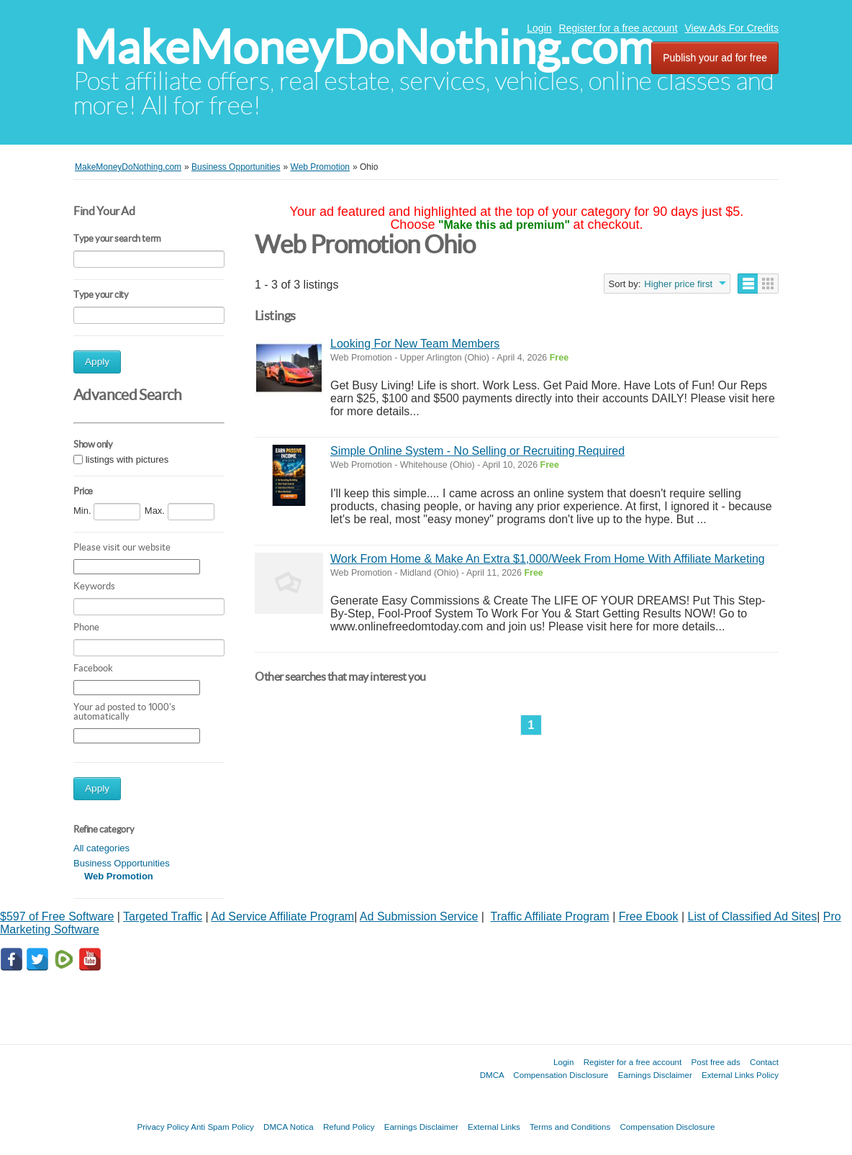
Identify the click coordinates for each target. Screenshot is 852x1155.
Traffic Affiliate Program (550, 916)
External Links (494, 1126)
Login (539, 28)
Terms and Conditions (570, 1126)
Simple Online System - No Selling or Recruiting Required (477, 451)
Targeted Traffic (162, 916)
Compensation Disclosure (560, 1074)
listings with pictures (127, 459)
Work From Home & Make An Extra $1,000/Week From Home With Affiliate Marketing (547, 559)
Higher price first (678, 283)
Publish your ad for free (715, 57)
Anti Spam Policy (222, 1126)
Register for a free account (618, 28)
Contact (764, 1061)
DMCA (492, 1074)
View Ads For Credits (732, 28)
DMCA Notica (288, 1126)
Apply (97, 361)
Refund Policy (349, 1126)
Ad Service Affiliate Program (282, 916)
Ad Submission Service (419, 916)
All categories (101, 848)
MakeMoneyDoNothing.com (364, 47)
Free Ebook (649, 916)
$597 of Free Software (57, 916)
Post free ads (715, 1061)
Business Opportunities (121, 863)
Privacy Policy (163, 1126)
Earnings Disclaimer (655, 1074)
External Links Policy (740, 1074)
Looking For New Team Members (414, 344)
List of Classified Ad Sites (752, 916)
